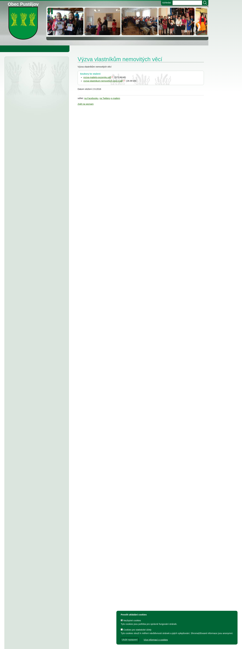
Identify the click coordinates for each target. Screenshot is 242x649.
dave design (87, 645)
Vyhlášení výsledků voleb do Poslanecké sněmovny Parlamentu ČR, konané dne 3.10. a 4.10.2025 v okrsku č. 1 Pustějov (35, 121)
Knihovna (52, 48)
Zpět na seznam (86, 104)
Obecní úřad (8, 48)
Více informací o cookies (156, 640)
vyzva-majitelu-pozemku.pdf (97, 77)
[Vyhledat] (205, 2)
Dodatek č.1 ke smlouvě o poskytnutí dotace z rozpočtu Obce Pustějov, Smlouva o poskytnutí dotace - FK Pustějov (33, 573)
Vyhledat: (166, 2)
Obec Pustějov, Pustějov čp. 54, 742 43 (91, 640)
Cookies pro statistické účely (136, 630)
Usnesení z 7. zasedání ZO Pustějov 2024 (41, 435)
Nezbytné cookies (131, 620)
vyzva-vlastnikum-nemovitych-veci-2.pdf (103, 81)
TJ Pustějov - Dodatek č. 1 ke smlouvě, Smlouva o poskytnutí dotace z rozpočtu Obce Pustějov (34, 404)
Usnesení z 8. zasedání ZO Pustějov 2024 (41, 395)
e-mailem (115, 98)
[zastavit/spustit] (51, 11)
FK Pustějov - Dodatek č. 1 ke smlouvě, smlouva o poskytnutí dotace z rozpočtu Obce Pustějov (35, 417)
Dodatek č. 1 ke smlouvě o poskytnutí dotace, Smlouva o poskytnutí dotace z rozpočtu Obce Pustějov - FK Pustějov (34, 476)
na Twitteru (105, 98)
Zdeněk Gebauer (129, 645)
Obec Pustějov (23, 4)
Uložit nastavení (130, 640)
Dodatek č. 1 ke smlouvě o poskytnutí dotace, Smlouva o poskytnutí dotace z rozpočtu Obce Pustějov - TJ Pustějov (34, 463)
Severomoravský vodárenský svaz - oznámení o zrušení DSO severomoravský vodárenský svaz (33, 134)
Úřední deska (23, 64)
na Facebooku (91, 98)
